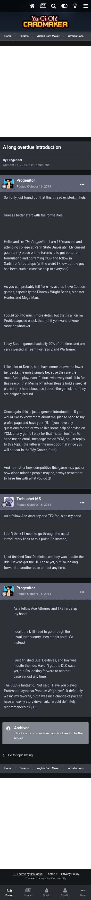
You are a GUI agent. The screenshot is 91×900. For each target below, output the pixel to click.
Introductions (40, 165)
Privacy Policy (70, 874)
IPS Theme (19, 874)
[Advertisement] (45, 91)
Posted (34, 186)
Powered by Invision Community (45, 878)
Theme (52, 874)
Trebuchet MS (29, 499)
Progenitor (14, 160)
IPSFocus (36, 874)
